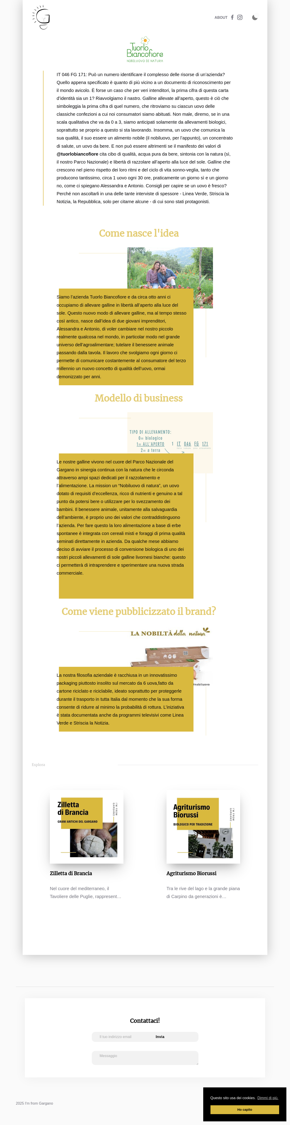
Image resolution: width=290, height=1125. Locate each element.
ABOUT (221, 17)
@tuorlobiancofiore (77, 154)
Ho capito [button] (244, 1109)
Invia (160, 1037)
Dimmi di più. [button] (267, 1098)
